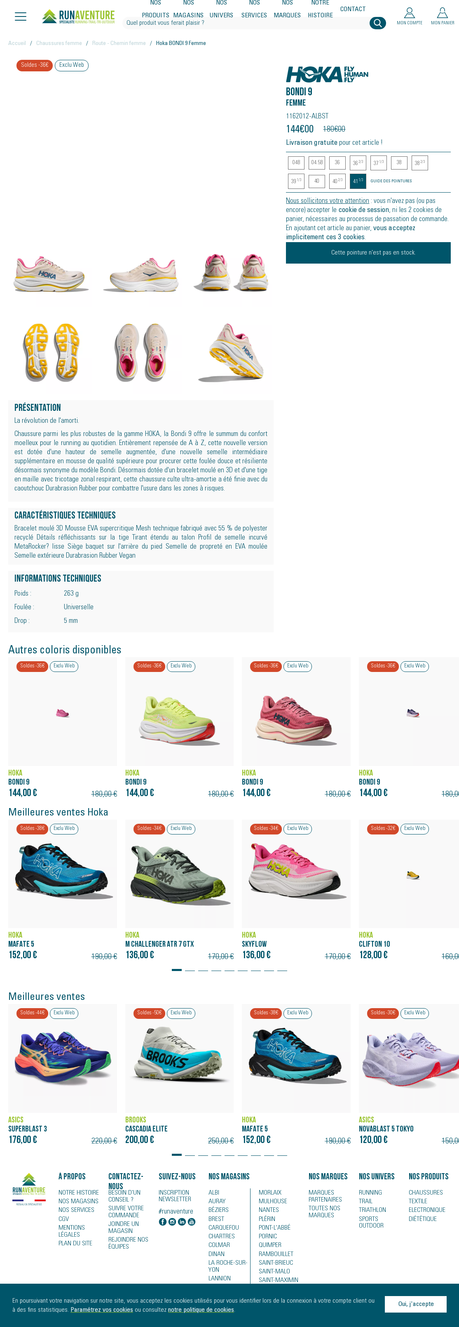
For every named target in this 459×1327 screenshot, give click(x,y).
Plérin (266, 1220)
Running (369, 1193)
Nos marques (287, 10)
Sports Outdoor (378, 1220)
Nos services (255, 10)
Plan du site (73, 1244)
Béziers (217, 1211)
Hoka (295, 69)
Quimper (269, 1247)
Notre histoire (320, 10)
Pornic (267, 1238)
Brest (214, 1220)
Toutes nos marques (322, 1210)
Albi (212, 1193)
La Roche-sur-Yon (225, 1268)
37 (379, 163)
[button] (177, 966)
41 (358, 182)
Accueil (17, 44)
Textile (416, 1202)
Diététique (421, 1220)
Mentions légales (70, 1232)
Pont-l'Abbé (272, 1229)
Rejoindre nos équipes (125, 1240)
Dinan (215, 1256)
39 (296, 182)
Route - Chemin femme (119, 44)
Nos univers (221, 10)
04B (296, 163)
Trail (364, 1202)
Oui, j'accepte (416, 1304)
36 (337, 163)
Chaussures (423, 1193)
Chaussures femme (59, 44)
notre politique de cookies (201, 1310)
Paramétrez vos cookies (101, 1310)
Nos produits (156, 10)
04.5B (317, 163)
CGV (63, 1220)
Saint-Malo (272, 1275)
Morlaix (269, 1193)
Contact (353, 10)
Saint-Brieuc (273, 1265)
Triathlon (370, 1211)
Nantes (267, 1211)
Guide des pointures (391, 181)
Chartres (219, 1238)
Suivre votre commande (123, 1210)
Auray (215, 1202)
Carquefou (221, 1229)
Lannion (218, 1280)
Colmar (217, 1247)
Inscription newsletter (175, 1196)
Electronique (424, 1211)
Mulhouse (271, 1202)
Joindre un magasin (121, 1225)
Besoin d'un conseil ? (122, 1196)
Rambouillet (273, 1256)
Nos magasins (188, 10)
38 (399, 163)
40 (316, 181)
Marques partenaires (323, 1196)
